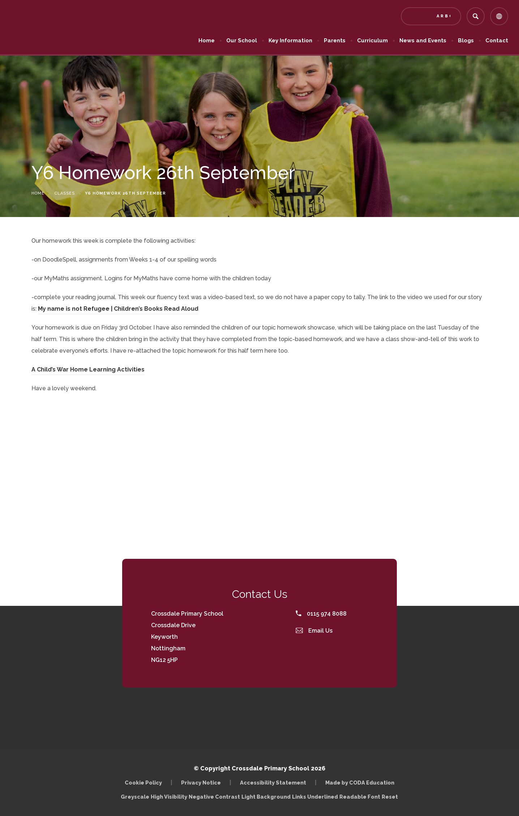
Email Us (314, 630)
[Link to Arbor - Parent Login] (431, 16)
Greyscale (135, 797)
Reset (390, 797)
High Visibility (169, 797)
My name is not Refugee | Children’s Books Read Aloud (118, 308)
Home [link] (37, 193)
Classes (65, 193)
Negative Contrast (214, 797)
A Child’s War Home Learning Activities (88, 369)
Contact (496, 40)
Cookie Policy (143, 782)
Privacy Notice (201, 782)
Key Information (290, 40)
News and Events (422, 40)
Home (206, 40)
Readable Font (359, 797)
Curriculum (372, 40)
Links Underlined (315, 797)
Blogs (466, 40)
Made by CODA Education (359, 782)
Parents (335, 40)
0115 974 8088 (321, 613)
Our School (241, 40)
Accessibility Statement (273, 782)
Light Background (266, 797)
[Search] (476, 16)
